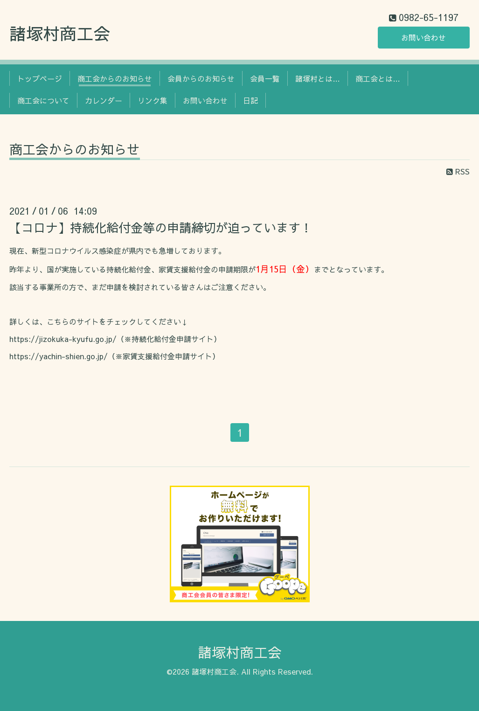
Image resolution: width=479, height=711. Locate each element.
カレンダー (103, 100)
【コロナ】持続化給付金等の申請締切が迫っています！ (160, 227)
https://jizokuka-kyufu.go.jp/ (63, 339)
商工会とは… (377, 78)
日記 (250, 100)
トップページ (39, 78)
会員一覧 (265, 78)
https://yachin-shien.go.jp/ (58, 356)
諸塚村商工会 (59, 33)
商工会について (43, 100)
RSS (458, 171)
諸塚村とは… (317, 78)
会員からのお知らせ (201, 78)
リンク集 (152, 100)
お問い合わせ (423, 37)
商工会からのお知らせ (114, 78)
